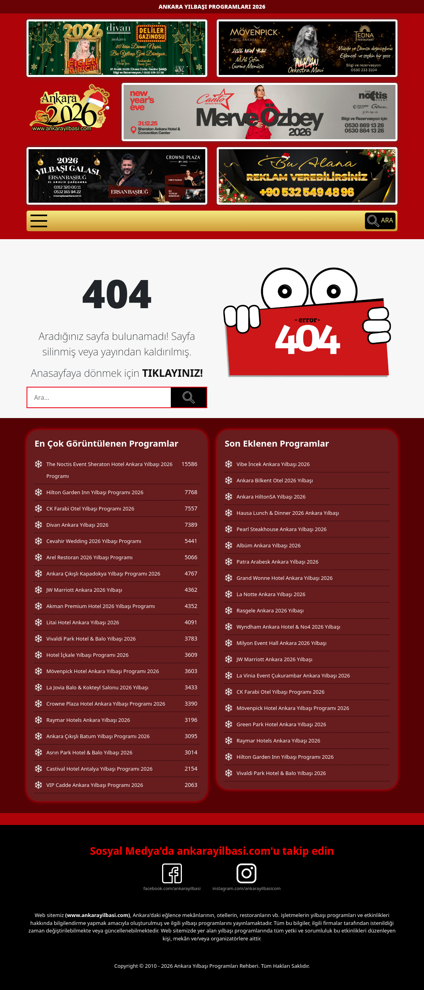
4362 (191, 589)
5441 (191, 541)
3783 (191, 638)
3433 (191, 687)
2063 (191, 785)
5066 (191, 557)
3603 (191, 671)
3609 (191, 654)
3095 (191, 736)
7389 (191, 524)
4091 (191, 622)
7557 (191, 508)
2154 (191, 768)
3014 (191, 752)
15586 (189, 464)
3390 (191, 703)
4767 (191, 573)
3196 (191, 719)
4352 (191, 606)
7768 (191, 492)
